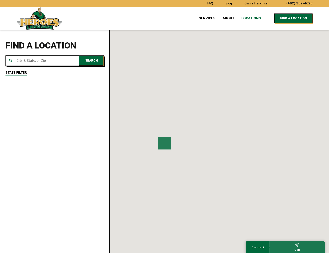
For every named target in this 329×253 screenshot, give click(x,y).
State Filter (16, 72)
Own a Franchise (256, 3)
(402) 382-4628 (299, 3)
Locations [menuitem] (251, 18)
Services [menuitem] (207, 18)
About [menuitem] (228, 18)
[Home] (39, 18)
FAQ (210, 3)
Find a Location (293, 18)
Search (91, 60)
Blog (229, 3)
